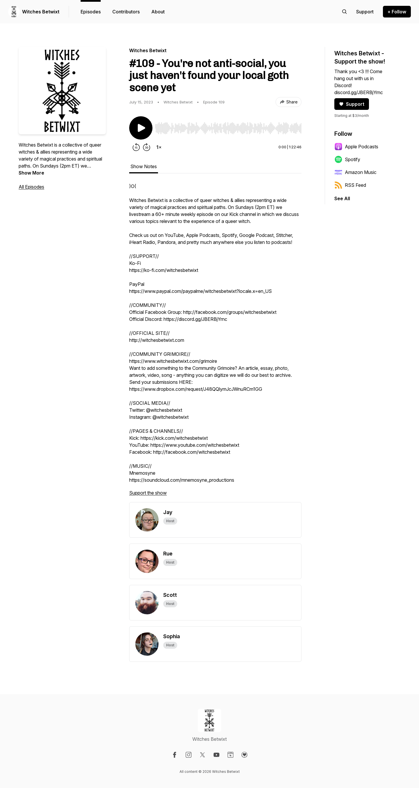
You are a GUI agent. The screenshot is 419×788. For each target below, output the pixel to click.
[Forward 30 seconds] (147, 147)
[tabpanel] (215, 342)
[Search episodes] (344, 11)
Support (351, 104)
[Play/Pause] (140, 128)
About (158, 12)
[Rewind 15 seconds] (136, 147)
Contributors (126, 12)
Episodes (91, 12)
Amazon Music (355, 172)
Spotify (347, 159)
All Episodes (31, 187)
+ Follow (397, 12)
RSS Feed (350, 185)
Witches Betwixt (40, 12)
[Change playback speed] (159, 147)
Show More (31, 173)
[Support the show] (365, 11)
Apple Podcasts (356, 147)
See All (342, 198)
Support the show (148, 493)
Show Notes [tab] (143, 166)
